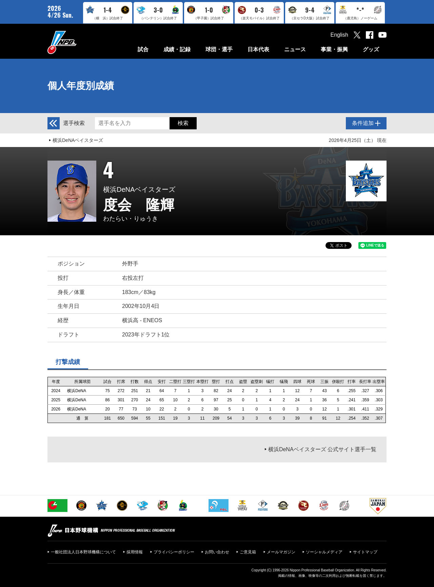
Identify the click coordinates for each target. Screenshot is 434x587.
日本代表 (258, 49)
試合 (143, 49)
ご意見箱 (248, 552)
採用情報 (134, 552)
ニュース (295, 49)
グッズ (371, 49)
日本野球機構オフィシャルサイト (79, 42)
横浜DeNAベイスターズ (78, 140)
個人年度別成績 (80, 85)
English (339, 35)
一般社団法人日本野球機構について (83, 552)
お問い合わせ (217, 552)
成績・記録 (177, 49)
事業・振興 (334, 49)
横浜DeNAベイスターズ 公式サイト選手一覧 (322, 449)
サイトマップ (365, 552)
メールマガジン (281, 552)
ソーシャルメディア (324, 552)
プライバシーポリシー (174, 552)
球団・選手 (219, 49)
